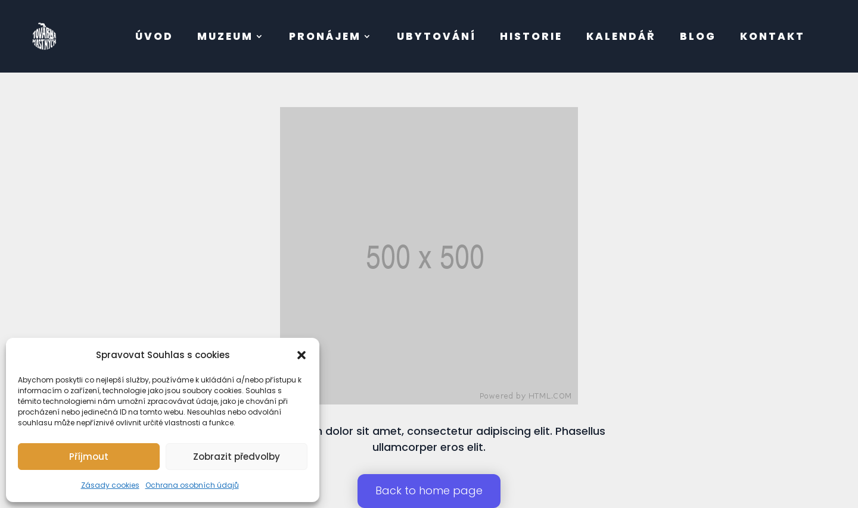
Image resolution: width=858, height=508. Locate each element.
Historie (531, 36)
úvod (154, 36)
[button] (301, 355)
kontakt (772, 36)
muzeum (225, 36)
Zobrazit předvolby (236, 456)
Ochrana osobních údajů (192, 485)
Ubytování (436, 36)
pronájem (325, 36)
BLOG (698, 36)
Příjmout (88, 456)
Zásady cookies (110, 485)
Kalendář (621, 36)
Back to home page (429, 490)
